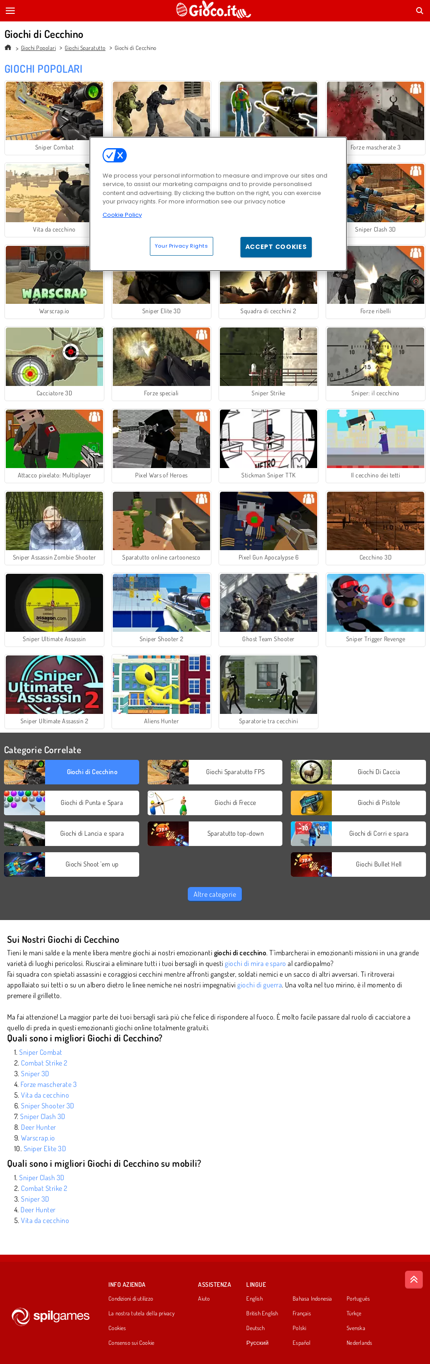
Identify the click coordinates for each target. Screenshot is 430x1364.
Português (358, 1299)
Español (302, 1343)
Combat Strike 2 (44, 1062)
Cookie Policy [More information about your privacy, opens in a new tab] (122, 215)
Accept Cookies (276, 246)
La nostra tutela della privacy (141, 1313)
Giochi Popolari (38, 47)
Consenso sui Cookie (131, 1343)
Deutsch (255, 1328)
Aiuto (204, 1299)
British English (262, 1313)
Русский (257, 1343)
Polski (299, 1328)
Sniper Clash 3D (42, 1116)
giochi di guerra (259, 984)
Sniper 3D (35, 1073)
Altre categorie (215, 894)
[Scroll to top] (414, 1280)
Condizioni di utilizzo (130, 1299)
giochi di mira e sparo (255, 963)
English (254, 1299)
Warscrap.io (38, 1137)
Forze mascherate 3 (49, 1084)
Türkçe (354, 1313)
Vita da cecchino (45, 1094)
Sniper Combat (40, 1052)
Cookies (117, 1328)
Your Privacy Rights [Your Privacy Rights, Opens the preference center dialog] (181, 245)
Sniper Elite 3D (45, 1148)
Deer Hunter (38, 1127)
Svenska (356, 1328)
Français (302, 1313)
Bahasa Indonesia (312, 1299)
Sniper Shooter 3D (47, 1105)
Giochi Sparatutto (85, 47)
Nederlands (359, 1343)
